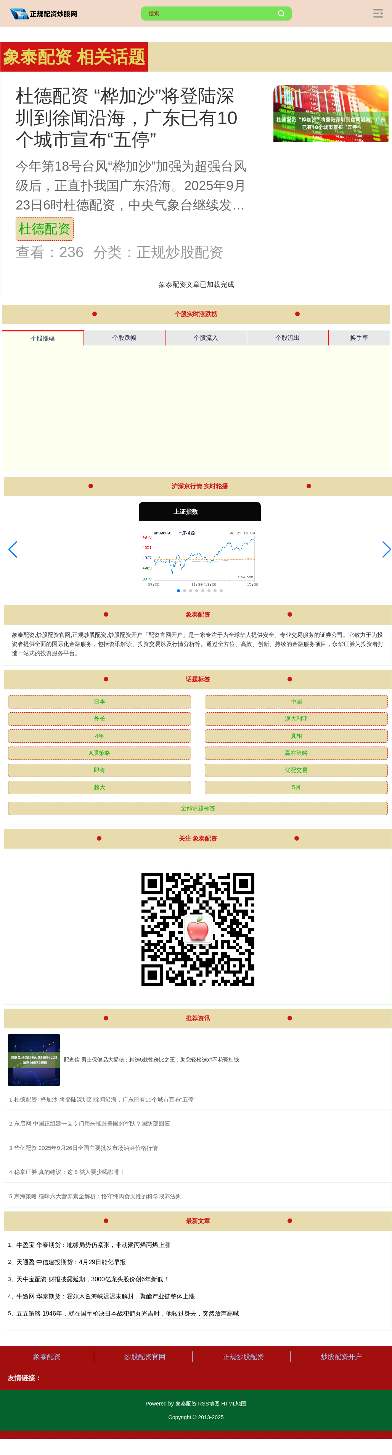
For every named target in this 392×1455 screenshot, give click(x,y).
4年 (99, 735)
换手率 (359, 337)
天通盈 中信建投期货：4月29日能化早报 (71, 1262)
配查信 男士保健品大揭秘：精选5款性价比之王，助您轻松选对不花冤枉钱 (151, 1060)
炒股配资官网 (144, 1357)
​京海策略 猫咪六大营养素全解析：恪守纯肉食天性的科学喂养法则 (98, 1196)
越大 (99, 787)
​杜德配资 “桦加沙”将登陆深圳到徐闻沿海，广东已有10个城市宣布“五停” (105, 1099)
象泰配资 (47, 1357)
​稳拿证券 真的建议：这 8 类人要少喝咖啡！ (69, 1172)
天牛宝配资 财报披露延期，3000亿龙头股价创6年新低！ (92, 1279)
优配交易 (296, 770)
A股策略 (99, 753)
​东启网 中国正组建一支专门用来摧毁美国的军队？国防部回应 (92, 1123)
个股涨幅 (43, 338)
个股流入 (206, 337)
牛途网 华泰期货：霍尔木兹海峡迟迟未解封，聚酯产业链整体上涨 (105, 1296)
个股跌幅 (124, 337)
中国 (296, 701)
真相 (296, 735)
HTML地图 (233, 1404)
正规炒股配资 (243, 1357)
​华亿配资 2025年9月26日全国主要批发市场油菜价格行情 (86, 1148)
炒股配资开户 (341, 1357)
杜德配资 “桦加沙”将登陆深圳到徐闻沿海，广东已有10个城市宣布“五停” (126, 118)
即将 (99, 770)
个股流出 (287, 337)
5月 (296, 787)
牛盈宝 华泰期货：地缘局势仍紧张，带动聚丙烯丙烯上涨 (93, 1245)
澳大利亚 (296, 718)
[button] (13, 549)
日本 (99, 701)
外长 (99, 718)
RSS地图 (209, 1404)
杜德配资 (45, 228)
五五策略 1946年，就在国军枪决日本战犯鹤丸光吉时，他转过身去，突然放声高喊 (127, 1313)
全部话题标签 (198, 808)
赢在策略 (296, 753)
